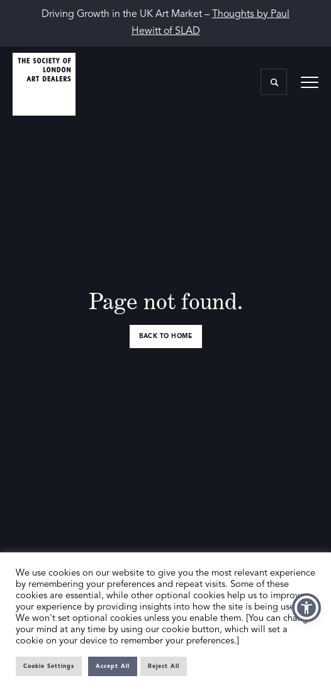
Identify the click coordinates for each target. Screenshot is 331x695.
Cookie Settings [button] (48, 666)
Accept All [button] (113, 666)
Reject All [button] (163, 666)
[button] (306, 608)
